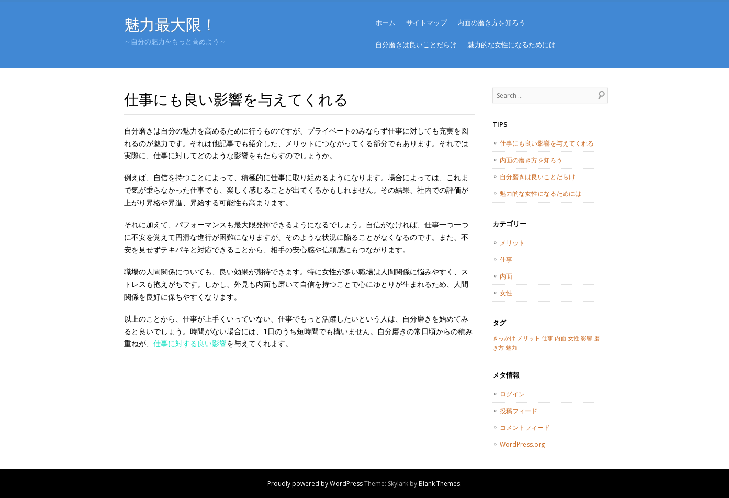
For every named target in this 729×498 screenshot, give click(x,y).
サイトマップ (426, 22)
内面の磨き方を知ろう (491, 22)
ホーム (385, 22)
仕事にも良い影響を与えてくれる (547, 143)
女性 (506, 293)
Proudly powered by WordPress (315, 483)
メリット (512, 242)
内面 (506, 276)
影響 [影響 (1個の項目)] (586, 338)
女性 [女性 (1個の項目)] (573, 338)
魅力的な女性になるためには (511, 44)
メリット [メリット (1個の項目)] (528, 338)
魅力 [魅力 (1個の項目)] (511, 347)
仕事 (506, 259)
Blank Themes (439, 483)
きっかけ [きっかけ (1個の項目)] (503, 338)
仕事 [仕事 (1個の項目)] (547, 338)
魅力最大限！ (170, 24)
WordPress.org (522, 444)
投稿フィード (518, 410)
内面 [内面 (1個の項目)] (560, 338)
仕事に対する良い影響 (190, 343)
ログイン (512, 394)
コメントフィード (525, 427)
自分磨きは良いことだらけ (416, 44)
